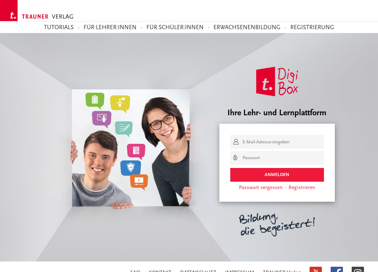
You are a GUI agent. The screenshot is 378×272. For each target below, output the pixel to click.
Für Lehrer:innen (110, 27)
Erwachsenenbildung (246, 27)
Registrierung (312, 27)
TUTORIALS (59, 27)
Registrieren (302, 187)
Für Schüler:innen (175, 27)
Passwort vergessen (261, 187)
